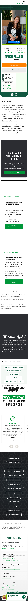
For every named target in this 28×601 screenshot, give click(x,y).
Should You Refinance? (14, 378)
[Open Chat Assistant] (24, 597)
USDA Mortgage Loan (14, 510)
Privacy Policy (5, 585)
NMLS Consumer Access (8, 548)
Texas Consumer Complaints (8, 589)
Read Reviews (19, 52)
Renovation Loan (14, 501)
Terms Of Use (13, 585)
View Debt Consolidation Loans (14, 281)
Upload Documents (14, 70)
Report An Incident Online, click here (11, 569)
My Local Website (9, 88)
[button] (24, 2)
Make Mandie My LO (15, 41)
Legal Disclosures (6, 587)
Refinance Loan (14, 497)
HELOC (21, 381)
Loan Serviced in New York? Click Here (11, 560)
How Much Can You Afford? (14, 367)
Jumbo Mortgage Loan (14, 493)
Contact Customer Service (8, 558)
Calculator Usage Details (11, 385)
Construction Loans (14, 462)
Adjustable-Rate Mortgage (14, 475)
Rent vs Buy (14, 374)
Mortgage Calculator (14, 370)
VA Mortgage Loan (14, 514)
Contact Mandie (14, 172)
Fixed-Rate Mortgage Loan (14, 488)
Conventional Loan (14, 480)
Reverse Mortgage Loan (14, 506)
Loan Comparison (10, 381)
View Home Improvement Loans (14, 226)
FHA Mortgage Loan (14, 484)
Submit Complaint (6, 578)
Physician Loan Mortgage (14, 471)
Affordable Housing (14, 467)
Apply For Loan (14, 65)
